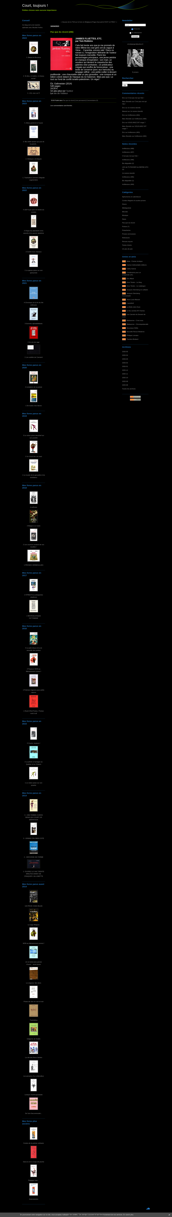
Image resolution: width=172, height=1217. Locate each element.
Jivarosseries (33, 1199)
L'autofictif (130, 303)
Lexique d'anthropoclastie (34, 1094)
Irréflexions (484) (134, 115)
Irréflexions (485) (128, 177)
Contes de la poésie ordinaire (33, 1143)
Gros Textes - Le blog (134, 282)
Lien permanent (80, 100)
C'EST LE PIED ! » (110, 22)
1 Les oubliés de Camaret (34, 357)
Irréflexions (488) (128, 148)
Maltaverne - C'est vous (135, 320)
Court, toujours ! (35, 6)
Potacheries (126, 230)
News (124, 219)
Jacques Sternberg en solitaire (137, 290)
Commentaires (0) (92, 100)
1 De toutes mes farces (34, 405)
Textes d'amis (127, 245)
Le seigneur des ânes (33, 983)
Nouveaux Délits (132, 328)
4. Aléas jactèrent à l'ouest (33, 123)
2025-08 (125, 385)
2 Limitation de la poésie (33, 387)
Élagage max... (33, 1180)
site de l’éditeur (60, 93)
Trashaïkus (33, 1020)
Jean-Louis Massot (133, 299)
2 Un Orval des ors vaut (33, 456)
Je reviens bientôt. (134, 107)
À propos (135, 72)
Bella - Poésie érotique (135, 261)
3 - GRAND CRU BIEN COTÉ (33, 838)
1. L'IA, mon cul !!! (33, 93)
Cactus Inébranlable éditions (137, 265)
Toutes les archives (129, 389)
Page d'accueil (97, 22)
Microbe (125, 212)
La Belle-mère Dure (133, 307)
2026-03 (125, 359)
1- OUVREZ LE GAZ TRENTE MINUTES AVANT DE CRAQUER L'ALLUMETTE (33, 874)
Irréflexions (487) (128, 152)
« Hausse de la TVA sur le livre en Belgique (76, 22)
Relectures (126, 238)
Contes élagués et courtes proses (134, 200)
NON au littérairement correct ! (33, 943)
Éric (123, 98)
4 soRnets (33, 507)
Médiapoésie (126, 208)
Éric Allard (130, 278)
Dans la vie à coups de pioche (33, 1162)
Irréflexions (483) (134, 132)
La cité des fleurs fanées (33, 1057)
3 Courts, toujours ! (33, 743)
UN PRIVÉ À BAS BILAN (33, 906)
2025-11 (125, 374)
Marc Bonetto (127, 101)
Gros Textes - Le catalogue (136, 286)
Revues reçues (127, 241)
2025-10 (125, 377)
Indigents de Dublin (33, 1039)
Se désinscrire (136, 32)
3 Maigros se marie (33, 526)
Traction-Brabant (132, 339)
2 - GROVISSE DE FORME (33, 857)
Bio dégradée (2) (128, 163)
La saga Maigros (34, 925)
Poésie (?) (125, 226)
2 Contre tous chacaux (34, 252)
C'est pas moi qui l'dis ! (136, 98)
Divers (124, 204)
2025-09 (125, 381)
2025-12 (125, 370)
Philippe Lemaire (133, 335)
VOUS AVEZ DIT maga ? (136, 122)
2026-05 (125, 351)
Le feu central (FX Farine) (136, 311)
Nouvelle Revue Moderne (136, 331)
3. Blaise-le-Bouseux (33, 57)
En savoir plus (128, 1215)
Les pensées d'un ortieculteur (33, 1076)
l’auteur (69, 91)
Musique (125, 215)
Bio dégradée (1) (128, 180)
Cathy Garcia (131, 269)
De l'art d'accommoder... (33, 1113)
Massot (124, 111)
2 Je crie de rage (34, 342)
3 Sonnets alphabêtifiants (33, 323)
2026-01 (125, 366)
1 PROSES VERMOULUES (33, 565)
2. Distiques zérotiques (34, 159)
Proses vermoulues (129, 234)
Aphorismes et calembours (131, 197)
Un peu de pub (127, 249)
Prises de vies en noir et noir (34, 1001)
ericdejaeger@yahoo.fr (135, 44)
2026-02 (125, 363)
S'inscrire (135, 29)
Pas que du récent (128, 223)
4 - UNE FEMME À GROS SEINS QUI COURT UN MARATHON (33, 817)
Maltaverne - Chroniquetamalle (137, 324)
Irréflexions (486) (128, 159)
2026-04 (125, 355)
